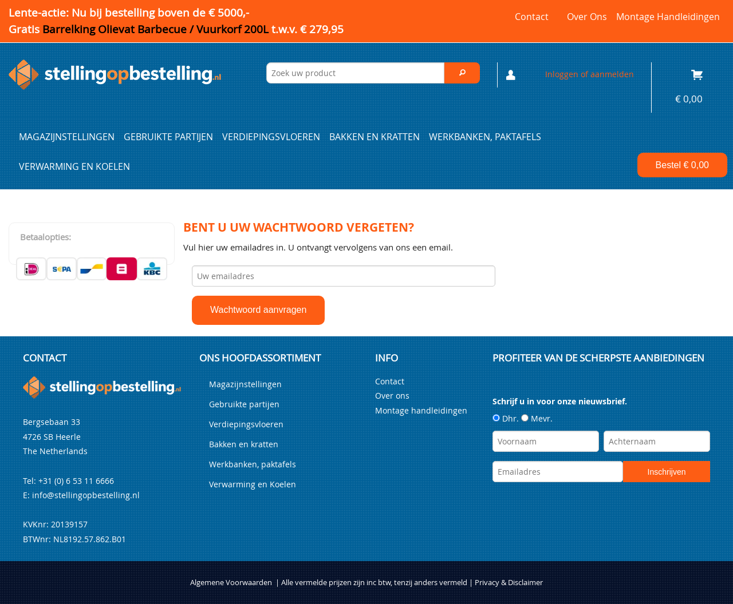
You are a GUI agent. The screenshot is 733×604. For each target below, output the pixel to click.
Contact (532, 16)
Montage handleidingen (668, 16)
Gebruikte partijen (168, 136)
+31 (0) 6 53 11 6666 (76, 480)
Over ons (587, 16)
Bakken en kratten (374, 136)
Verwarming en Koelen (74, 166)
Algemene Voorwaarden (231, 582)
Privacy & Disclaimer (509, 582)
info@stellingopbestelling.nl (86, 495)
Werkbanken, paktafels (485, 136)
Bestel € (682, 165)
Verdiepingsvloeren (271, 136)
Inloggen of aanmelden (589, 74)
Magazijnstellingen (67, 136)
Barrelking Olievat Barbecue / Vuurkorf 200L (193, 29)
